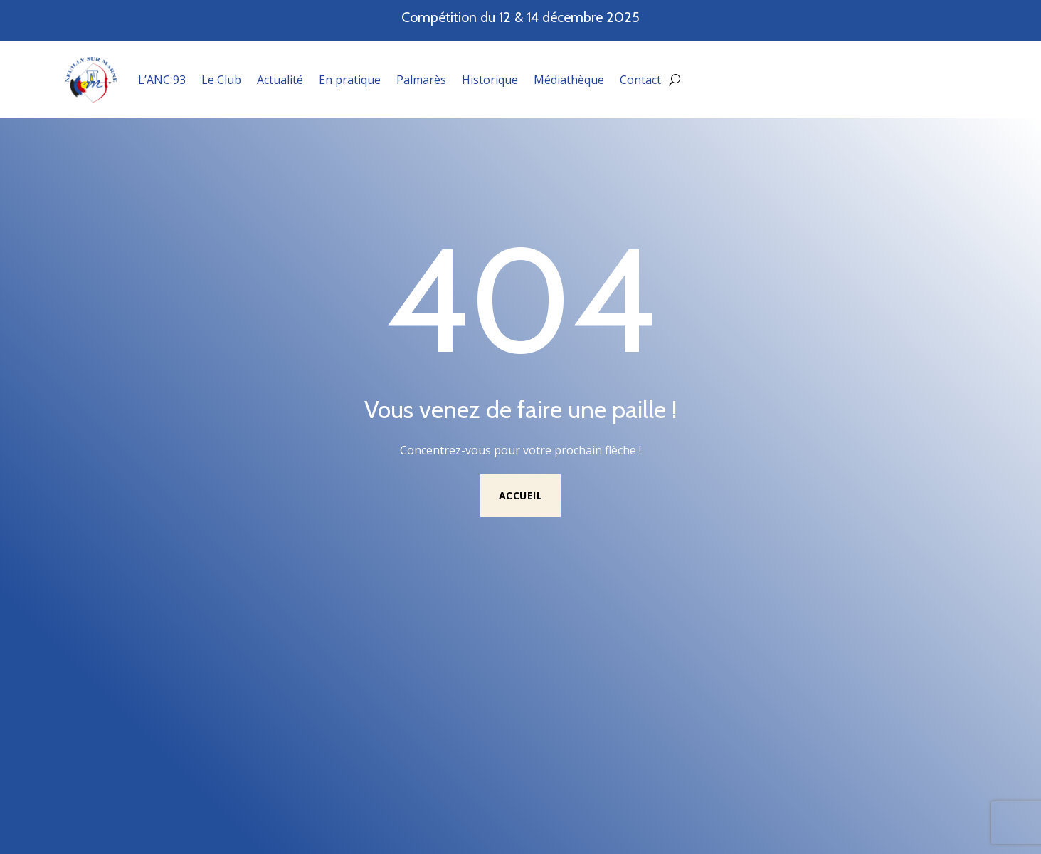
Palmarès (421, 80)
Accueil (521, 495)
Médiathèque (569, 80)
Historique (490, 80)
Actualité (280, 80)
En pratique (350, 80)
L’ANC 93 (162, 80)
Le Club (221, 80)
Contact (640, 80)
